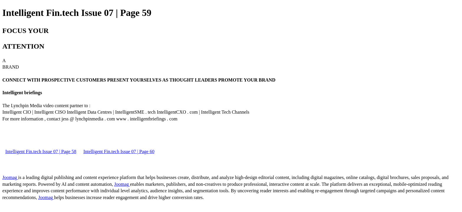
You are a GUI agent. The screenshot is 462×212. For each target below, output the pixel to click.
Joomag (10, 177)
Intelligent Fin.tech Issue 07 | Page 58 (40, 151)
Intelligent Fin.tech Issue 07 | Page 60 (118, 151)
